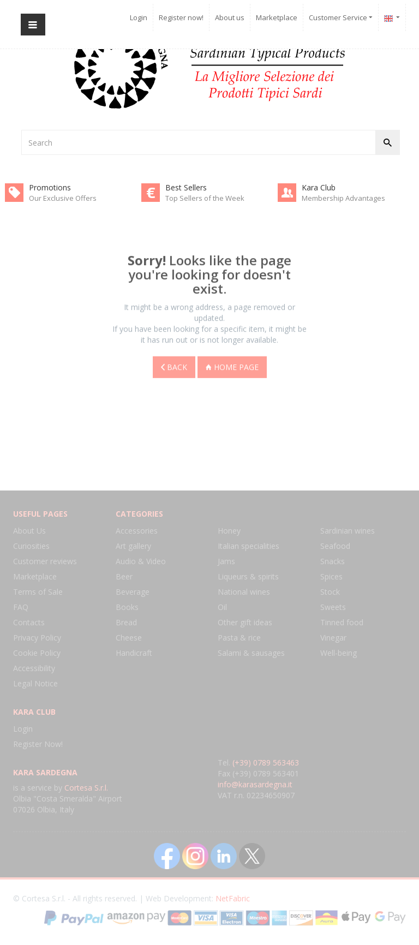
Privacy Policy (37, 637)
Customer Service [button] (341, 17)
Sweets (333, 607)
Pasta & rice (239, 637)
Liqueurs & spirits (248, 576)
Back (174, 365)
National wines (244, 592)
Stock (330, 592)
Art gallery (133, 546)
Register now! (181, 17)
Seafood (335, 546)
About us (229, 17)
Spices (331, 576)
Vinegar (333, 637)
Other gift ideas (245, 622)
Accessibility (34, 668)
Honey (229, 530)
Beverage (132, 592)
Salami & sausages (251, 653)
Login (138, 17)
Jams (226, 561)
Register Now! (38, 744)
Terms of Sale (38, 592)
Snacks (332, 561)
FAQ (20, 607)
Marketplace (276, 17)
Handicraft (134, 653)
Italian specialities (248, 546)
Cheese (129, 637)
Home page (232, 365)
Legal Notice (35, 683)
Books (127, 607)
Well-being (338, 653)
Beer (124, 576)
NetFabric (233, 898)
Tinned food (341, 622)
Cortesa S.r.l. (86, 787)
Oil (222, 607)
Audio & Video (141, 561)
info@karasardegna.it (255, 784)
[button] (392, 17)
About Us (29, 530)
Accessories (137, 530)
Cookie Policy (37, 653)
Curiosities (31, 546)
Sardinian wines (347, 530)
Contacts (29, 622)
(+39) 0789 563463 (265, 762)
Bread (126, 622)
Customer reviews (45, 561)
